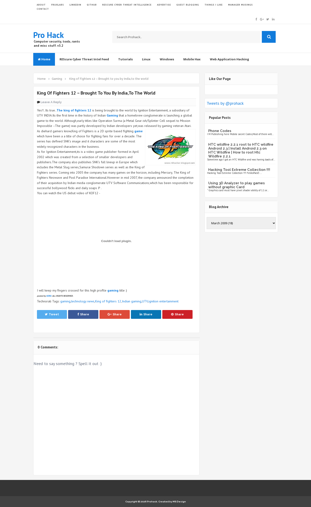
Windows (167, 59)
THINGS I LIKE (214, 4)
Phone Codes (219, 131)
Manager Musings (240, 4)
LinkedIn (75, 4)
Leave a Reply (51, 102)
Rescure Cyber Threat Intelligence (126, 4)
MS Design (179, 501)
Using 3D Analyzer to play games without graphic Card (236, 185)
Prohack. (152, 501)
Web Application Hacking (229, 59)
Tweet (52, 314)
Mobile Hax (192, 59)
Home (44, 59)
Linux (146, 59)
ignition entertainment (163, 301)
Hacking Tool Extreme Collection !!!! (239, 170)
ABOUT (41, 4)
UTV (145, 301)
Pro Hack (48, 35)
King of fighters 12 (108, 301)
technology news (82, 301)
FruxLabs (57, 4)
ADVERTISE (164, 4)
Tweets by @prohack (225, 103)
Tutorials (125, 59)
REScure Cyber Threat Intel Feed (84, 59)
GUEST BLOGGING (187, 4)
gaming (65, 301)
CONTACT (43, 8)
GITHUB (92, 4)
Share (83, 314)
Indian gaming (131, 301)
